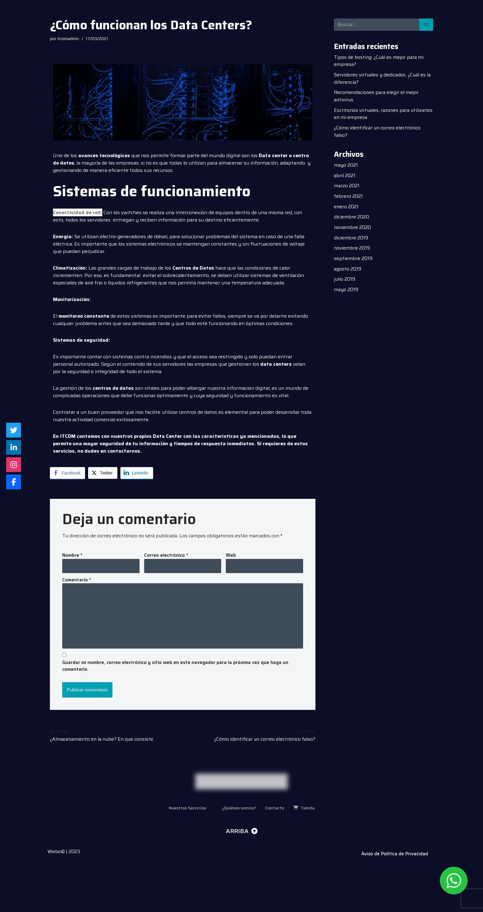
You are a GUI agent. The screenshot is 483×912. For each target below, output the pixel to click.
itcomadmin (69, 38)
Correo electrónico (166, 555)
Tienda (307, 852)
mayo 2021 (346, 166)
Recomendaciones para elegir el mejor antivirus (377, 96)
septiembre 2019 (353, 260)
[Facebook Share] (67, 473)
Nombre (72, 555)
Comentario (76, 580)
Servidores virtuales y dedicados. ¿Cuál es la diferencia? (383, 78)
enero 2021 (346, 208)
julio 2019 (344, 281)
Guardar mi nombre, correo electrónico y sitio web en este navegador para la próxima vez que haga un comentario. (175, 667)
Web (231, 555)
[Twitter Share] (102, 473)
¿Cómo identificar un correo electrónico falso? (378, 132)
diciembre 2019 (351, 239)
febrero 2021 (348, 198)
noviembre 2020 (352, 229)
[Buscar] (376, 24)
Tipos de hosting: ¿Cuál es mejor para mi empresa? (379, 60)
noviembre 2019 (352, 250)
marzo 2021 (347, 187)
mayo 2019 (346, 292)
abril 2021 (345, 177)
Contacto (277, 852)
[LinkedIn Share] (136, 473)
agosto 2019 (348, 271)
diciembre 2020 (351, 218)
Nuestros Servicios (187, 852)
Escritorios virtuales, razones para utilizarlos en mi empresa (372, 114)
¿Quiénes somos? (239, 852)
